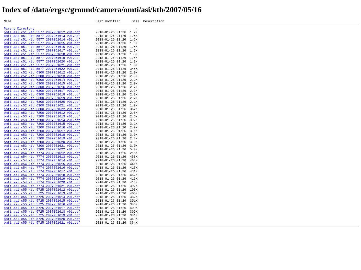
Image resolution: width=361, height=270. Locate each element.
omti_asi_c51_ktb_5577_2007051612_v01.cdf (42, 34)
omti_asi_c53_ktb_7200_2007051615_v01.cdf (42, 144)
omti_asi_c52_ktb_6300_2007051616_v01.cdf (42, 100)
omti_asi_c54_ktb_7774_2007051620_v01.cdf (42, 214)
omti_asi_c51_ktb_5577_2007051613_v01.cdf (42, 38)
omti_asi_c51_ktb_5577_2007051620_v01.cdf (42, 69)
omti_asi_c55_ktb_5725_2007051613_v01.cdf (42, 227)
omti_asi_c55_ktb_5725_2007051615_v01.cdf (42, 236)
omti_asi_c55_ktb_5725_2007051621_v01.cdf (42, 262)
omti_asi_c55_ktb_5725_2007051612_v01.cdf (42, 223)
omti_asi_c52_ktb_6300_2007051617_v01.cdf (42, 104)
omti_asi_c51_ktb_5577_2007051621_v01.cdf (42, 74)
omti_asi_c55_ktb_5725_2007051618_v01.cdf (42, 249)
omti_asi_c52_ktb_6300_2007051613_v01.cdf (42, 87)
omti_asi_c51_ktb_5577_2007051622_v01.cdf (42, 78)
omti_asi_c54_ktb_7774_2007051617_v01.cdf (42, 201)
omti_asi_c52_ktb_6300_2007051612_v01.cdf (42, 82)
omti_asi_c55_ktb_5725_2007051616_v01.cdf (42, 241)
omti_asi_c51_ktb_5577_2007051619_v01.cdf (42, 65)
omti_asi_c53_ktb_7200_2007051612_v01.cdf (42, 131)
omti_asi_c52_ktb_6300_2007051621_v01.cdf (42, 122)
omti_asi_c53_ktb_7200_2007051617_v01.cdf (42, 153)
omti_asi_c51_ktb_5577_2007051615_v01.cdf (42, 47)
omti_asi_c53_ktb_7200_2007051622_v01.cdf (42, 175)
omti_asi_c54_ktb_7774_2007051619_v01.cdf (42, 210)
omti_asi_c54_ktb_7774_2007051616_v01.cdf (42, 197)
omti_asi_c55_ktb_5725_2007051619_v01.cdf (42, 254)
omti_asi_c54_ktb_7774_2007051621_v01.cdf (42, 219)
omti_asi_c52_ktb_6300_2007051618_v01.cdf (42, 109)
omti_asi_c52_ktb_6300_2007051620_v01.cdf (42, 117)
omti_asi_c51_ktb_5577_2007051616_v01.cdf (42, 52)
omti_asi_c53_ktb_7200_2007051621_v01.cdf (42, 170)
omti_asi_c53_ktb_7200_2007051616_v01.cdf (42, 148)
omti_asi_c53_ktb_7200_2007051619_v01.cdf (42, 161)
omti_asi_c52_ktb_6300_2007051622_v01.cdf (42, 126)
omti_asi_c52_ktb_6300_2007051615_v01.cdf (42, 95)
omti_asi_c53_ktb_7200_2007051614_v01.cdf (42, 139)
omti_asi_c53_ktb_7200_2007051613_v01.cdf (42, 135)
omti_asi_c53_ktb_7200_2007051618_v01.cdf (42, 157)
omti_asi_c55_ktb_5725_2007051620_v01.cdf (42, 258)
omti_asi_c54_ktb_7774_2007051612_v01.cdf (42, 179)
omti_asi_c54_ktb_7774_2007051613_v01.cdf (42, 183)
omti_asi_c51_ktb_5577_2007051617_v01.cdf (42, 56)
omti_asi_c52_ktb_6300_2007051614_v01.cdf (42, 91)
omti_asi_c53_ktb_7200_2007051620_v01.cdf (42, 166)
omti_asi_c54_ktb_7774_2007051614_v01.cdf (42, 188)
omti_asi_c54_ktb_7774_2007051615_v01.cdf (42, 192)
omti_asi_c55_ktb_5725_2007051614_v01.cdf (42, 232)
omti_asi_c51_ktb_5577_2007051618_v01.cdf (42, 60)
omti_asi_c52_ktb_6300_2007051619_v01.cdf (42, 113)
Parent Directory (19, 30)
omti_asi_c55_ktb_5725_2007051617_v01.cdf (42, 245)
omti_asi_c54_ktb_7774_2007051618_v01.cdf (42, 205)
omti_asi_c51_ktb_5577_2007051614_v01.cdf (42, 43)
